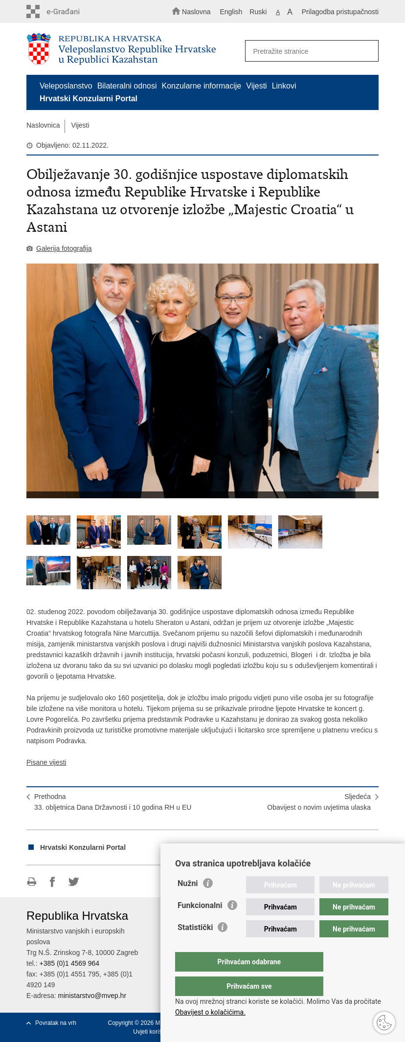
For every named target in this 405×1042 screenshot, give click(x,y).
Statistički (195, 947)
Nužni (188, 903)
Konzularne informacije (202, 86)
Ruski (258, 12)
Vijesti (256, 86)
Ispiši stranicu (31, 882)
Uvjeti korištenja (154, 1031)
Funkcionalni (200, 925)
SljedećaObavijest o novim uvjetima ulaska (319, 802)
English (231, 12)
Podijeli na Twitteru (73, 882)
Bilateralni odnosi (127, 86)
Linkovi (284, 86)
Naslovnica (43, 125)
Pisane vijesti (46, 762)
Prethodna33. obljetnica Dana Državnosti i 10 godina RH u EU (112, 802)
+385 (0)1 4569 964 (69, 963)
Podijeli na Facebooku (52, 882)
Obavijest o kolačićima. (210, 1012)
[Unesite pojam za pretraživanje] (308, 51)
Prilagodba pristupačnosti (340, 12)
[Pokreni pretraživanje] (367, 51)
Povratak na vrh (55, 1023)
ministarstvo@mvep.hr (92, 995)
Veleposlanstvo (66, 86)
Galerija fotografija (64, 248)
